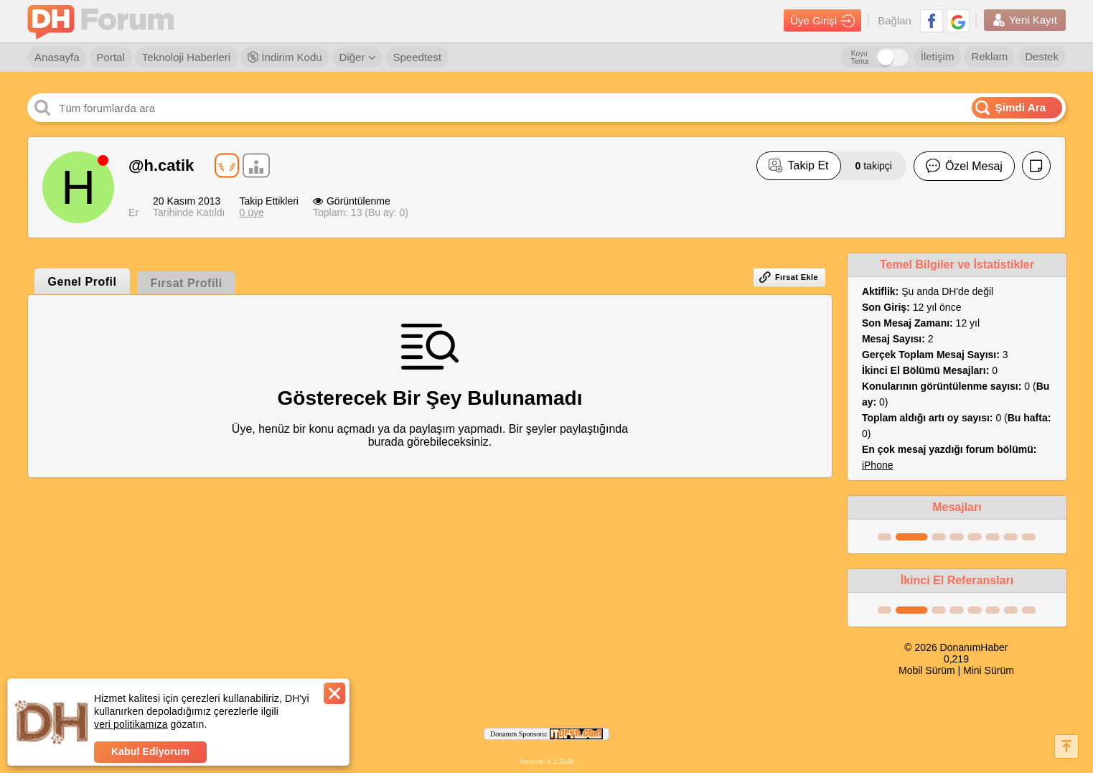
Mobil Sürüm (927, 670)
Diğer (357, 57)
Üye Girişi (822, 21)
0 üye (251, 212)
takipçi (873, 166)
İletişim (937, 56)
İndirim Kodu (285, 57)
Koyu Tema (859, 57)
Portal (111, 57)
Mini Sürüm (988, 670)
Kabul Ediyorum (150, 751)
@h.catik (161, 165)
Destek (1042, 56)
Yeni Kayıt (1025, 20)
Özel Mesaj (964, 166)
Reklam (989, 56)
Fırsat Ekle (788, 277)
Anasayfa (57, 57)
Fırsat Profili (186, 283)
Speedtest (417, 57)
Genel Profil (82, 282)
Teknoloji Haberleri (186, 57)
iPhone (877, 465)
